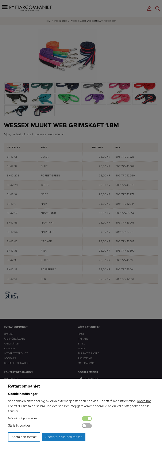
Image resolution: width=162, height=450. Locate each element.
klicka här (144, 400)
